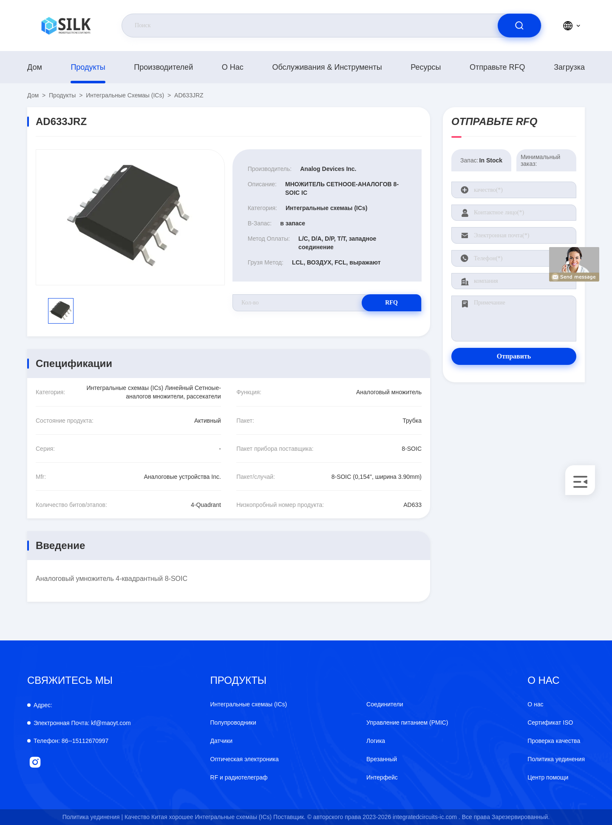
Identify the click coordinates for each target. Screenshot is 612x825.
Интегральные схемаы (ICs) (125, 95)
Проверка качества (553, 740)
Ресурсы (426, 67)
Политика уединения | (92, 817)
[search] (519, 25)
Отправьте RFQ (497, 67)
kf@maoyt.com (82, 723)
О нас (233, 67)
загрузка (569, 67)
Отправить (514, 356)
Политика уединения (556, 759)
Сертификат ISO (550, 722)
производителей (163, 67)
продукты (88, 67)
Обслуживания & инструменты (327, 67)
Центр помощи (547, 777)
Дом (34, 67)
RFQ (391, 302)
